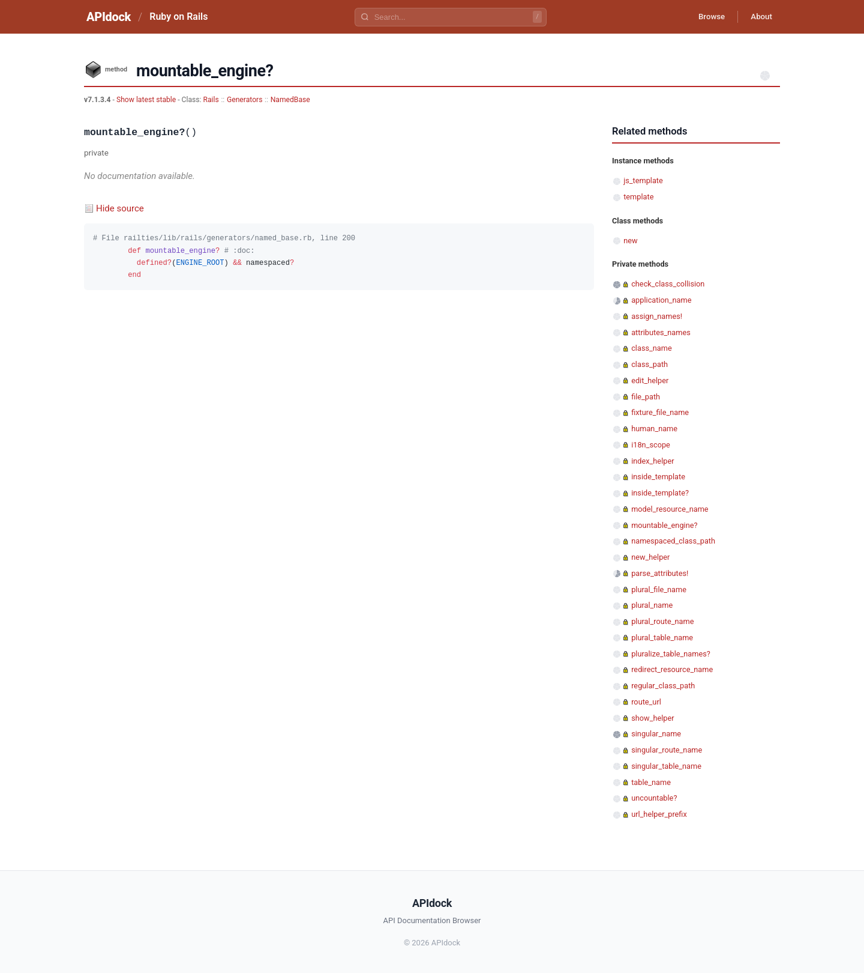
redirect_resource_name (672, 669)
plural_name (652, 605)
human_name (654, 428)
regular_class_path (663, 685)
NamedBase (290, 99)
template (638, 196)
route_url (646, 701)
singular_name (656, 733)
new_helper (650, 557)
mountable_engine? (664, 525)
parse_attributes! (659, 573)
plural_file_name (658, 589)
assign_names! (656, 316)
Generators (245, 99)
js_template (643, 180)
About (759, 17)
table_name (651, 782)
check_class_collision (667, 283)
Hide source (120, 208)
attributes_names (661, 332)
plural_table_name (662, 637)
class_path (649, 364)
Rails (211, 99)
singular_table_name (666, 766)
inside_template (658, 476)
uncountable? (654, 797)
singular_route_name (666, 749)
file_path (645, 396)
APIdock (108, 17)
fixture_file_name (660, 412)
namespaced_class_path (673, 540)
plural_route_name (662, 621)
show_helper (652, 718)
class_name (651, 348)
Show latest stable (147, 99)
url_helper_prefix (659, 814)
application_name (661, 300)
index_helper (652, 460)
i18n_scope (650, 444)
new (630, 240)
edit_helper (649, 380)
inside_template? (660, 492)
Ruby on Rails (178, 16)
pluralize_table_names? (670, 653)
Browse (705, 17)
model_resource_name (669, 509)
